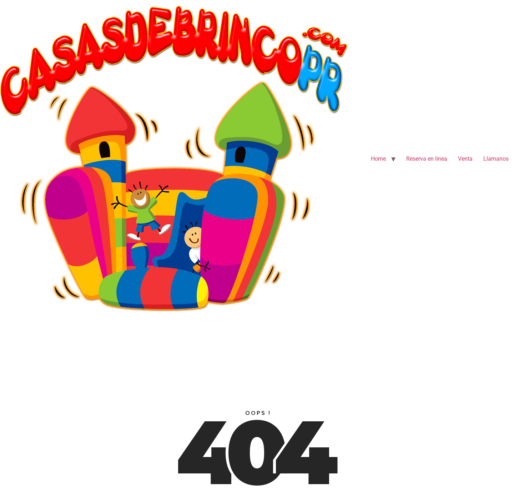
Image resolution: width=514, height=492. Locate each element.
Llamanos (496, 158)
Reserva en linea (426, 158)
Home (378, 158)
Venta (465, 158)
